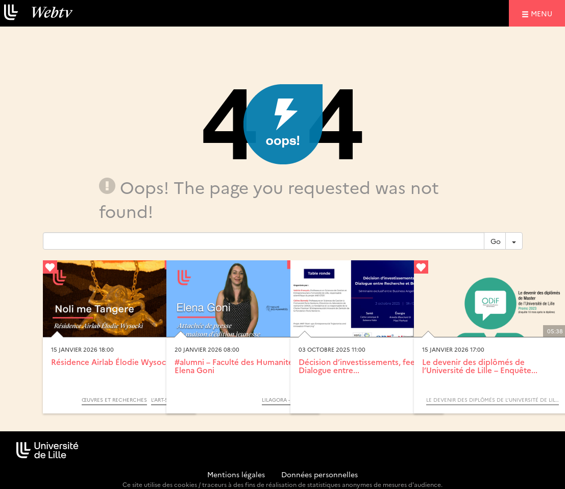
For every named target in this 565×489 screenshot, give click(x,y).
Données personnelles (319, 474)
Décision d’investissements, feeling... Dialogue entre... (366, 366)
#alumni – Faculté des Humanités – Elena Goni (239, 366)
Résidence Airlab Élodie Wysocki (111, 361)
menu (543, 13)
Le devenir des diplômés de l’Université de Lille (492, 399)
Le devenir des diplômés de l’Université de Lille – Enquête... (479, 366)
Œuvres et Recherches (114, 399)
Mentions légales (236, 474)
